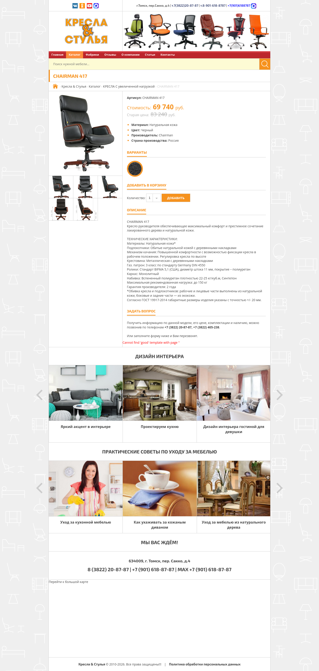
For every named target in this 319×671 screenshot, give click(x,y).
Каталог (74, 55)
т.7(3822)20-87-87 (185, 5)
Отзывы (110, 55)
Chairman (166, 135)
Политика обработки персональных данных (205, 664)
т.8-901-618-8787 (213, 5)
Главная (57, 55)
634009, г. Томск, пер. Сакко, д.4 (159, 560)
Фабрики (92, 55)
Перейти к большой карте (68, 582)
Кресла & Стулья (74, 86)
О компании (130, 55)
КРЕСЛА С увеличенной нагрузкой (129, 86)
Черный (147, 130)
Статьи (150, 55)
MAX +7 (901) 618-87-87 (204, 569)
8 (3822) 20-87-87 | (110, 569)
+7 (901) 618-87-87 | (154, 569)
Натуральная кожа (163, 125)
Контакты (167, 55)
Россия (173, 140)
